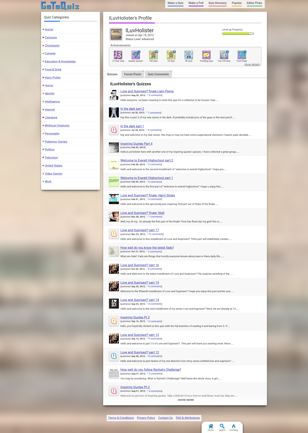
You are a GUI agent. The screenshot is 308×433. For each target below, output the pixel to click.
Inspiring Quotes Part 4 (136, 144)
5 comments (154, 182)
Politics (49, 149)
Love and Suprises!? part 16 (139, 265)
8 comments (154, 269)
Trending (233, 427)
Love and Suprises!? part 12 (139, 352)
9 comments (155, 338)
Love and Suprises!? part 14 (139, 300)
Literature (51, 117)
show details (252, 64)
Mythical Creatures (57, 125)
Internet (50, 109)
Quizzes (112, 74)
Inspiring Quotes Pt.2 (135, 387)
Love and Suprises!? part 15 (139, 282)
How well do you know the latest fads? (147, 248)
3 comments (155, 95)
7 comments (154, 112)
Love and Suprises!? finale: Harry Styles (147, 195)
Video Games (53, 173)
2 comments (154, 164)
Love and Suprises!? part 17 (139, 230)
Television (51, 157)
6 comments (155, 286)
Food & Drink (53, 69)
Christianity (52, 45)
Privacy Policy (146, 418)
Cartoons (51, 37)
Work (48, 181)
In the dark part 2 (132, 109)
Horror (49, 85)
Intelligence (52, 101)
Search (222, 427)
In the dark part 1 (132, 126)
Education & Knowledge (60, 61)
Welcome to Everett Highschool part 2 (146, 160)
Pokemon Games (56, 141)
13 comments (155, 234)
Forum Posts (134, 73)
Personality (52, 133)
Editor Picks (254, 3)
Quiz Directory (218, 3)
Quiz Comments (160, 73)
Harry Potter (53, 77)
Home (211, 427)
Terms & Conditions (121, 418)
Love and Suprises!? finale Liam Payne (147, 91)
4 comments (154, 130)
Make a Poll (196, 3)
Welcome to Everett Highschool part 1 (146, 178)
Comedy (50, 53)
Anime (49, 29)
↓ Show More (185, 400)
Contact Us (165, 418)
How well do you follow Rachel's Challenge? (150, 370)
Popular (237, 3)
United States (53, 165)
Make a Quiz (175, 3)
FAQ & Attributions (188, 418)
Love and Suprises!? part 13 (139, 335)
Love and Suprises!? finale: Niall (142, 213)
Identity (49, 93)
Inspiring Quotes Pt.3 (135, 317)
